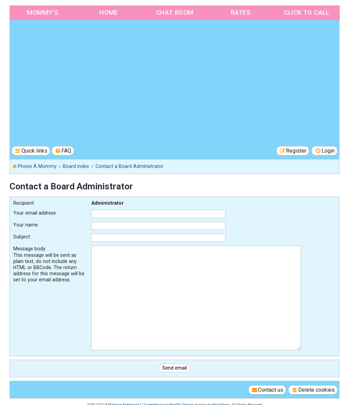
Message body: (29, 249)
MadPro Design (181, 387)
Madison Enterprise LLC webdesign (136, 387)
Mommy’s (42, 13)
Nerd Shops (221, 387)
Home (108, 13)
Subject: (22, 237)
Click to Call (306, 13)
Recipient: (24, 203)
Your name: (26, 225)
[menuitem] (63, 151)
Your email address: (35, 213)
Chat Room (175, 13)
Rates (240, 13)
